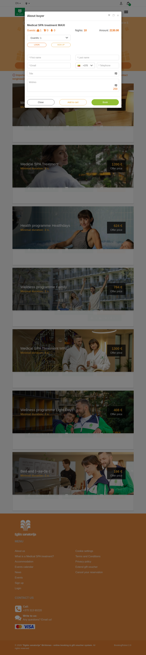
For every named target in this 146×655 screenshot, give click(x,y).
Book (105, 102)
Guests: (41, 30)
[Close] (118, 15)
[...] (70, 73)
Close (41, 102)
